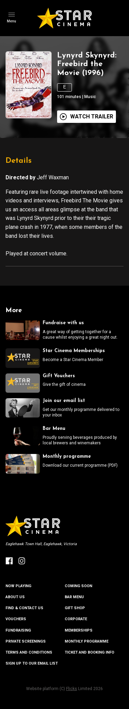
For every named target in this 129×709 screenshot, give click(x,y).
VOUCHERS (16, 619)
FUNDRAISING (18, 630)
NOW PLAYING (18, 586)
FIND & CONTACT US (24, 608)
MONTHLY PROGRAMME (86, 641)
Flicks (71, 688)
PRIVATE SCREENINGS (26, 641)
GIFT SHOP (75, 608)
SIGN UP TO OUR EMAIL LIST (32, 663)
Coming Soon (78, 586)
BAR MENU (74, 597)
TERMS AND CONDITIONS (29, 652)
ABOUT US (15, 597)
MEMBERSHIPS (79, 630)
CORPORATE (76, 619)
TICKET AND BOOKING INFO (89, 652)
